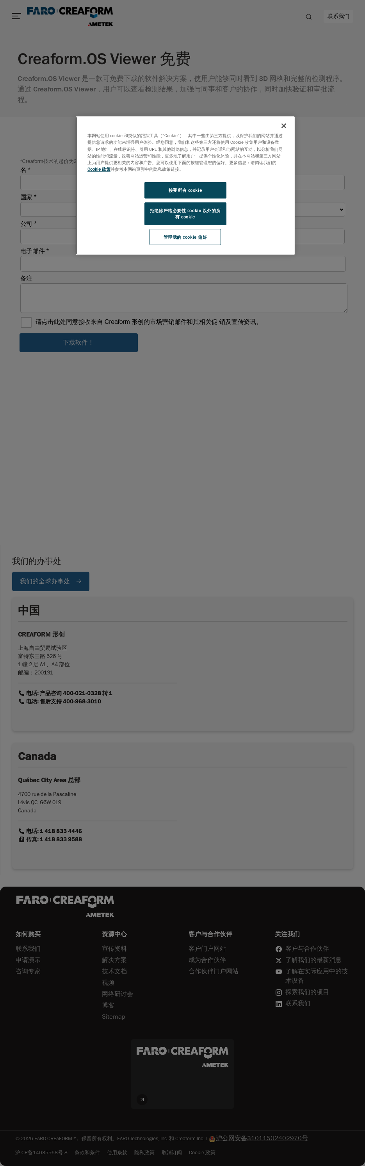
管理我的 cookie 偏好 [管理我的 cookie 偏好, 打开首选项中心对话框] (185, 237)
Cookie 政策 (98, 169)
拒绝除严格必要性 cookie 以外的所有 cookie (185, 213)
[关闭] (283, 125)
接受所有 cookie (185, 190)
